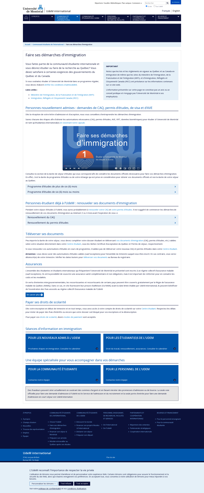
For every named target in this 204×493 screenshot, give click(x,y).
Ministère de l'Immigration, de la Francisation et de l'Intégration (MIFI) (62, 94)
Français (166, 10)
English (176, 10)
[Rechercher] (167, 3)
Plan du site (110, 457)
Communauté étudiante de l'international (48, 44)
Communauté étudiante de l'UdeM (87, 414)
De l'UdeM (107, 428)
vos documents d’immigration (129, 240)
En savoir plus (33, 294)
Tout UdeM (158, 6)
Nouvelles (27, 426)
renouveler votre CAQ (99, 209)
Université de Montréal (33, 9)
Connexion (137, 3)
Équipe (25, 436)
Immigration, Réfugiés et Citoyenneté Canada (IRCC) (54, 98)
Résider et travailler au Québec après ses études (60, 442)
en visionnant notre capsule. (72, 122)
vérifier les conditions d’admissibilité (60, 84)
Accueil (27, 44)
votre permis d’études (122, 209)
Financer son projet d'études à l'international (88, 426)
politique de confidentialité (49, 488)
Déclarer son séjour (84, 431)
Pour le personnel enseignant (169, 419)
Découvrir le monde (84, 422)
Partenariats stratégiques (140, 428)
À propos (27, 413)
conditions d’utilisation (76, 488)
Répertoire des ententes (140, 425)
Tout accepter (82, 483)
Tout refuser (66, 483)
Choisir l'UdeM (55, 422)
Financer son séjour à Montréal (58, 433)
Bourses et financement (167, 413)
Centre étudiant (74, 244)
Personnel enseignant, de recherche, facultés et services (113, 416)
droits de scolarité (48, 317)
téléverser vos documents (95, 257)
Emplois (26, 432)
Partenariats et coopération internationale (137, 416)
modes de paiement (73, 317)
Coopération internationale (141, 431)
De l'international (110, 425)
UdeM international (58, 11)
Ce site (149, 6)
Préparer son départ (85, 435)
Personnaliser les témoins (43, 483)
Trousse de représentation (34, 429)
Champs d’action (29, 422)
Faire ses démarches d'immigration (58, 426)
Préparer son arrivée (58, 438)
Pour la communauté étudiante (165, 423)
